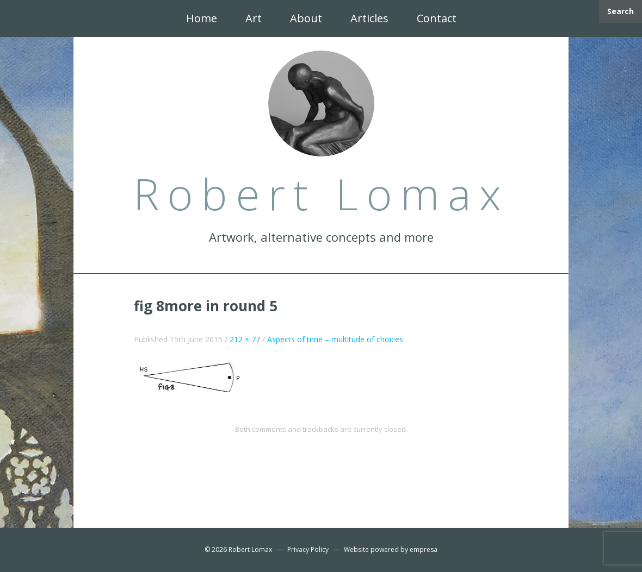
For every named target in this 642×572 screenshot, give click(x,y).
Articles (369, 18)
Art (253, 18)
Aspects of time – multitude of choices (335, 339)
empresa (423, 549)
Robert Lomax (250, 549)
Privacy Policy (308, 549)
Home (201, 18)
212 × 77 (245, 339)
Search (620, 11)
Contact (436, 18)
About (306, 18)
